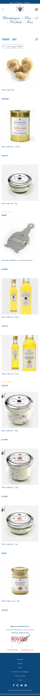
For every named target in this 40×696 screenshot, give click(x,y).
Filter (14, 39)
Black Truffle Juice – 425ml (11, 147)
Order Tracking (20, 676)
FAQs (20, 667)
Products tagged (14, 47)
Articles (20, 663)
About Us (20, 659)
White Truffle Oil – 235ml (10, 374)
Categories (5, 39)
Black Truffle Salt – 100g (10, 431)
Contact (20, 680)
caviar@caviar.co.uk (27, 650)
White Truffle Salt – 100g (10, 487)
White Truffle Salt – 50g (10, 544)
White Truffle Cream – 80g (11, 601)
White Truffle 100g (8, 90)
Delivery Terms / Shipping (20, 672)
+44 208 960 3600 (12, 650)
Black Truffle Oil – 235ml (10, 317)
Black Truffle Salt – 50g (9, 203)
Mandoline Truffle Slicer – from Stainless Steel (17, 260)
